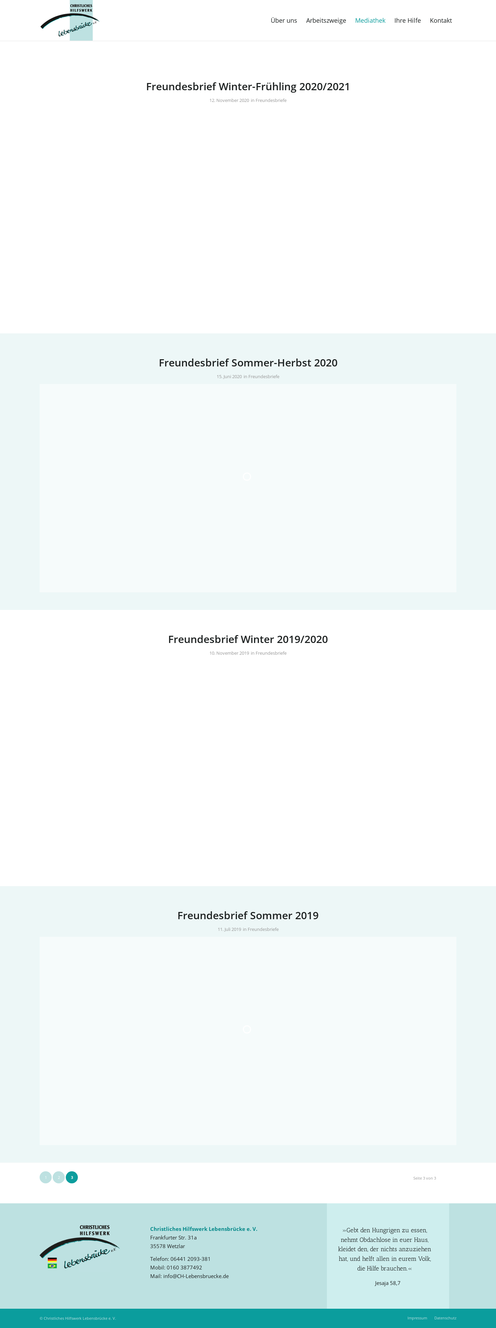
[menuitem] (284, 20)
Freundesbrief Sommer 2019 (248, 915)
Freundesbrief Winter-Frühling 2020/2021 (248, 86)
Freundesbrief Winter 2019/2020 (248, 639)
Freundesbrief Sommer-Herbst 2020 (248, 362)
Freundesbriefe (271, 100)
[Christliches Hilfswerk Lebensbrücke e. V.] (70, 20)
